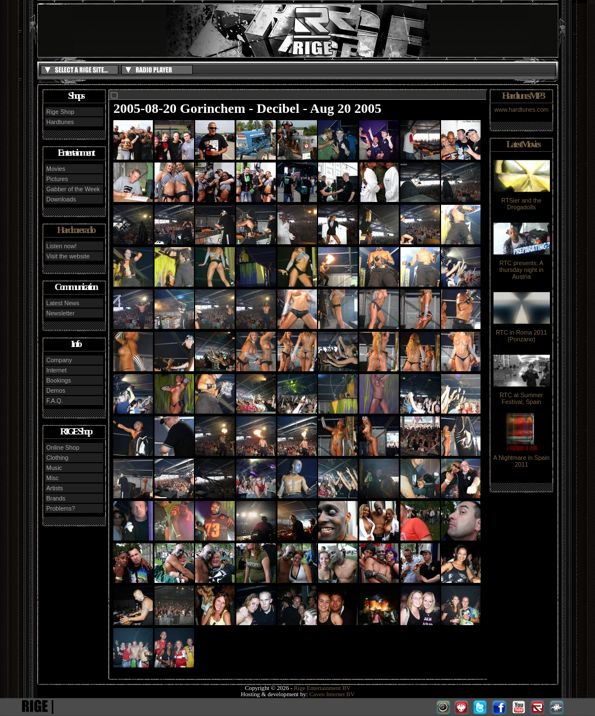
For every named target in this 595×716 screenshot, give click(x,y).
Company (59, 360)
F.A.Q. (54, 400)
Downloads (61, 199)
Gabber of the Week (73, 189)
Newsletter (60, 313)
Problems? (60, 508)
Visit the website (68, 256)
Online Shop (63, 447)
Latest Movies (522, 144)
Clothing (57, 457)
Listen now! (61, 246)
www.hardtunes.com (522, 109)
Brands (55, 498)
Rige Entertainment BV (322, 688)
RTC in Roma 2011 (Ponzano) (521, 332)
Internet (56, 370)
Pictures (57, 178)
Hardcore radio (75, 230)
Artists (54, 488)
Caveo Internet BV (332, 694)
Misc (52, 478)
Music (54, 467)
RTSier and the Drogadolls (521, 200)
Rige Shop (60, 111)
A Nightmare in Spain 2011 (521, 458)
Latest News (63, 303)
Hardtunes (60, 121)
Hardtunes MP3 (523, 95)
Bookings (58, 380)
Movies (55, 168)
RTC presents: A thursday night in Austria (521, 267)
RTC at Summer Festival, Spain (521, 395)
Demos (55, 390)
